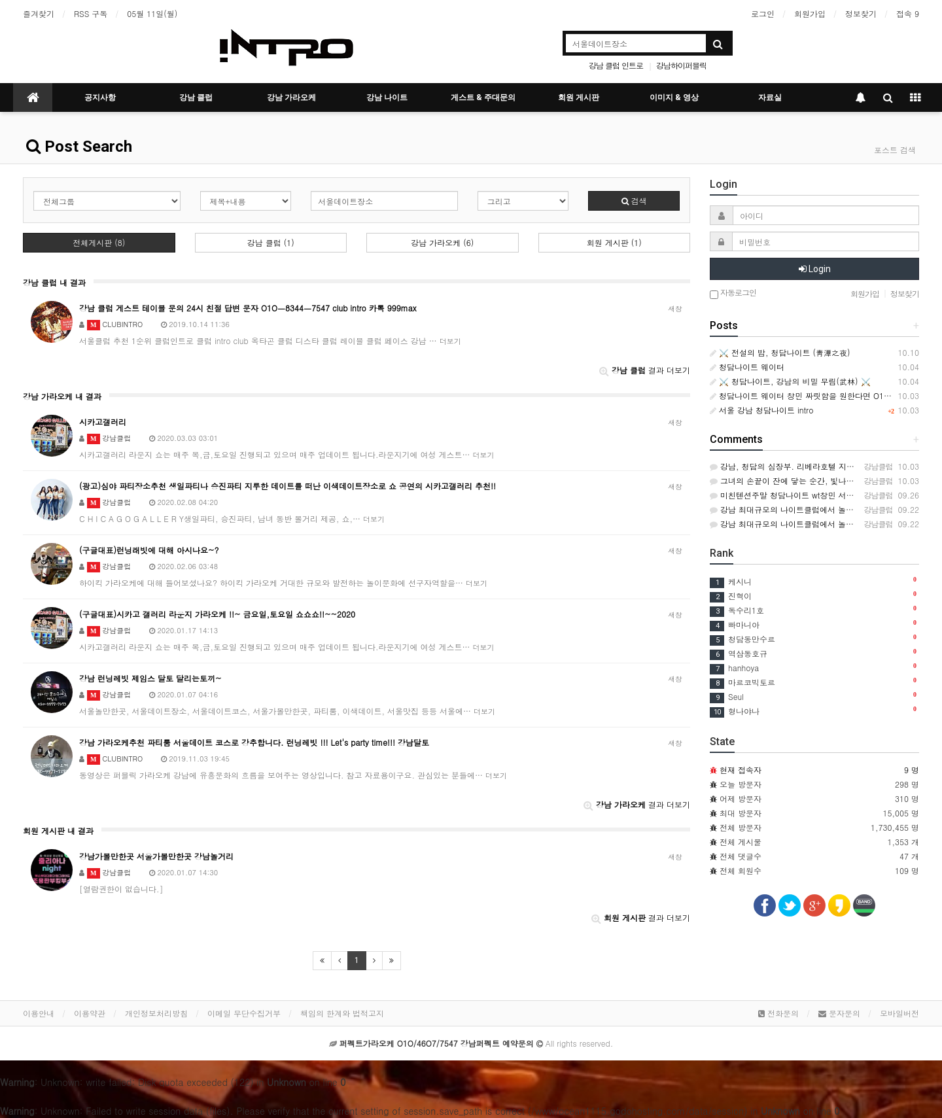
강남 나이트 (387, 97)
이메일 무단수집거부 (244, 1013)
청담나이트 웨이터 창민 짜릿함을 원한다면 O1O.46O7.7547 (821, 395)
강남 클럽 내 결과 (54, 282)
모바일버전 (899, 1013)
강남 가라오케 (291, 97)
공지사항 (100, 97)
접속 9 (907, 13)
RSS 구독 (90, 13)
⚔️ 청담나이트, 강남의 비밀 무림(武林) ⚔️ (790, 381)
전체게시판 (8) (99, 242)
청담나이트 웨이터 (747, 366)
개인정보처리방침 (156, 1013)
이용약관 (89, 1013)
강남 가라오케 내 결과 (62, 396)
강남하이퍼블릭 (681, 65)
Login (815, 269)
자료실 (770, 97)
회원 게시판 (578, 97)
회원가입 (810, 13)
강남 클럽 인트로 (616, 65)
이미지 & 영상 (674, 97)
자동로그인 (733, 293)
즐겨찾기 (38, 13)
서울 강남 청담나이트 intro (761, 409)
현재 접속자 (740, 769)
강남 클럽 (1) (270, 242)
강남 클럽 (196, 97)
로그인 (763, 13)
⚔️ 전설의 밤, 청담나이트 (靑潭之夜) (780, 352)
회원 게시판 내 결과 (58, 830)
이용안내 (38, 1013)
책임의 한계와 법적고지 (342, 1013)
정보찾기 (861, 13)
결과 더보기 (644, 370)
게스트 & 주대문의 (483, 97)
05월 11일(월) (152, 13)
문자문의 (839, 1013)
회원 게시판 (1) (614, 242)
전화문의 (778, 1013)
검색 (634, 200)
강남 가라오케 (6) (442, 242)
